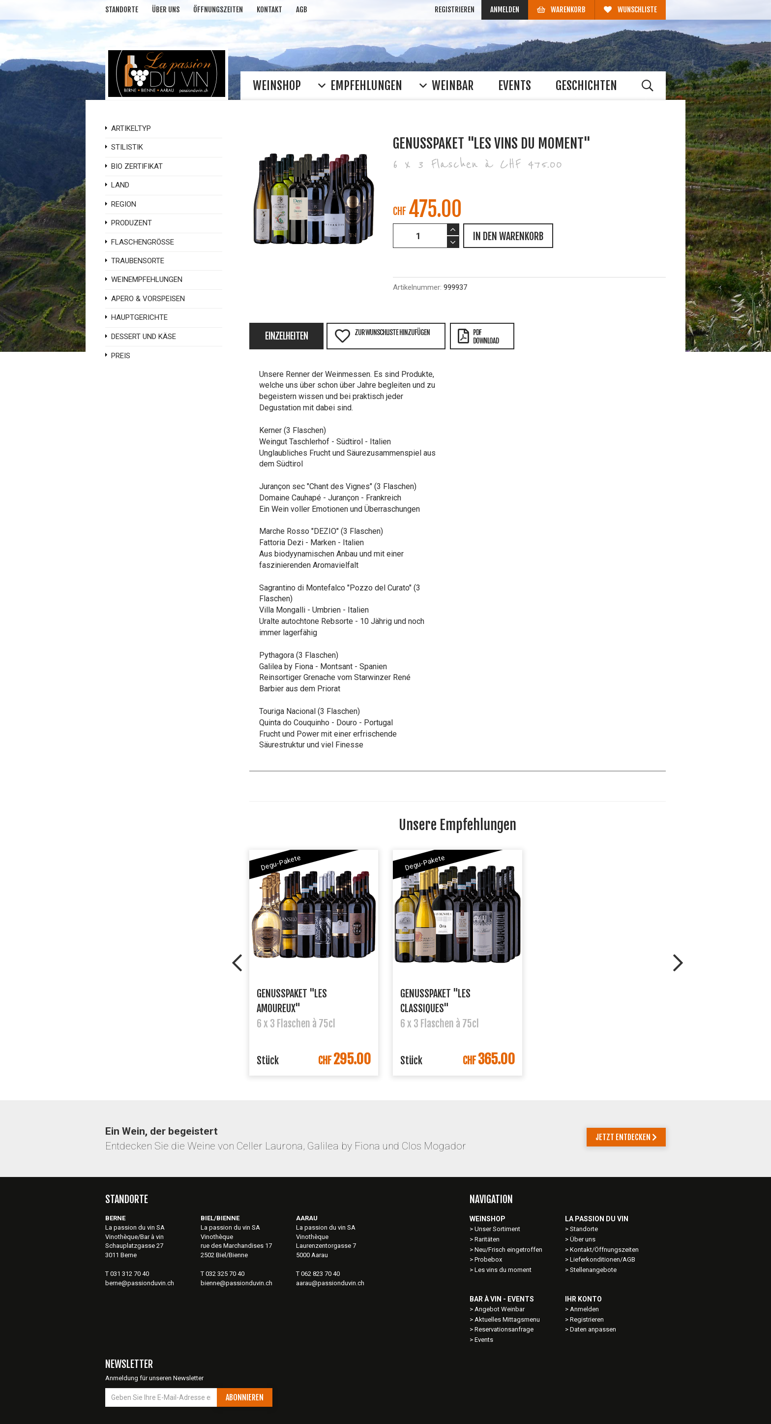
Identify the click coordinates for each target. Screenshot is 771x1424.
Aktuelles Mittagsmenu (507, 1319)
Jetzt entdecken (626, 1137)
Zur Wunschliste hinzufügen (382, 335)
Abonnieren (245, 1397)
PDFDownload (478, 336)
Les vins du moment (503, 1269)
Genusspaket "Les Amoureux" (292, 1000)
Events (483, 1339)
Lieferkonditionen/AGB (602, 1259)
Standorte (121, 9)
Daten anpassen (593, 1329)
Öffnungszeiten (218, 9)
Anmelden (504, 9)
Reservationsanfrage (504, 1329)
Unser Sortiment (498, 1229)
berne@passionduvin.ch (139, 1283)
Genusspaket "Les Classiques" (435, 1000)
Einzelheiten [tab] (286, 336)
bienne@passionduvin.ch (236, 1283)
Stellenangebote (593, 1269)
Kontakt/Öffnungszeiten (604, 1249)
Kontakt (269, 9)
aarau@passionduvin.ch (330, 1283)
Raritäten (487, 1239)
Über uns (165, 9)
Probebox (488, 1259)
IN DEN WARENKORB (508, 236)
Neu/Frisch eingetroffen (508, 1249)
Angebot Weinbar (499, 1309)
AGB (301, 9)
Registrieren (454, 9)
